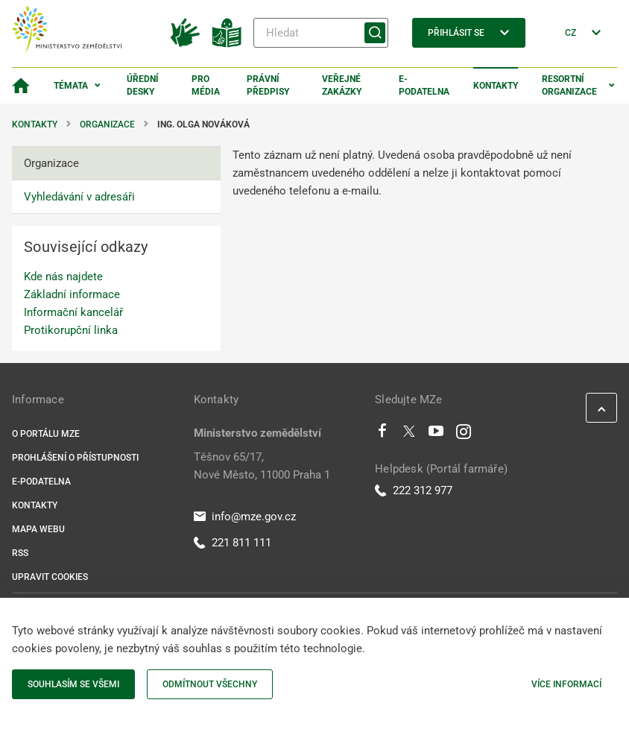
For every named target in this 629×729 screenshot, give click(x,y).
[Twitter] (409, 434)
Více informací (566, 684)
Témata (71, 86)
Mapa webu (38, 529)
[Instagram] (463, 434)
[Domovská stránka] (21, 86)
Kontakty (495, 86)
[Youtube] (436, 434)
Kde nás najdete (63, 276)
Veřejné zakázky (341, 85)
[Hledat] (320, 33)
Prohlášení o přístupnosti (75, 457)
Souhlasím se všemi (73, 684)
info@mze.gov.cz (245, 516)
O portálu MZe (46, 434)
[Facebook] (382, 434)
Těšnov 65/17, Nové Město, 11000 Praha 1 (262, 466)
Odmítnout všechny (209, 684)
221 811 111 (232, 542)
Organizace (107, 124)
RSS (20, 553)
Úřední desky (143, 85)
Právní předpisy (268, 85)
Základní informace (72, 294)
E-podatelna (424, 85)
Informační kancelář (73, 312)
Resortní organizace (569, 85)
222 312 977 (413, 490)
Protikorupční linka (71, 330)
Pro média (206, 85)
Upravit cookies (50, 577)
